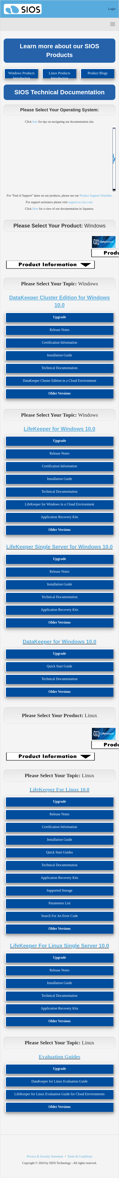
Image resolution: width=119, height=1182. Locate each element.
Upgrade (59, 317)
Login (112, 9)
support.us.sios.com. (80, 202)
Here (35, 208)
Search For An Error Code (59, 916)
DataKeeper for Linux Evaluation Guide (59, 1081)
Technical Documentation (59, 368)
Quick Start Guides (59, 852)
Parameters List (60, 903)
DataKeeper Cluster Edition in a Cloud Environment (59, 380)
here (35, 121)
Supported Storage (59, 890)
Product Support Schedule (95, 195)
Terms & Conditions (79, 1156)
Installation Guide (59, 355)
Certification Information (59, 342)
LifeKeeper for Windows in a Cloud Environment (59, 504)
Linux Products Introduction (59, 75)
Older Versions (59, 393)
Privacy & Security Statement (45, 1156)
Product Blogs (97, 73)
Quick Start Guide (59, 666)
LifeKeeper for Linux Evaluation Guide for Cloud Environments (59, 1094)
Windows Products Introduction (21, 75)
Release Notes (59, 330)
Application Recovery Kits (59, 517)
